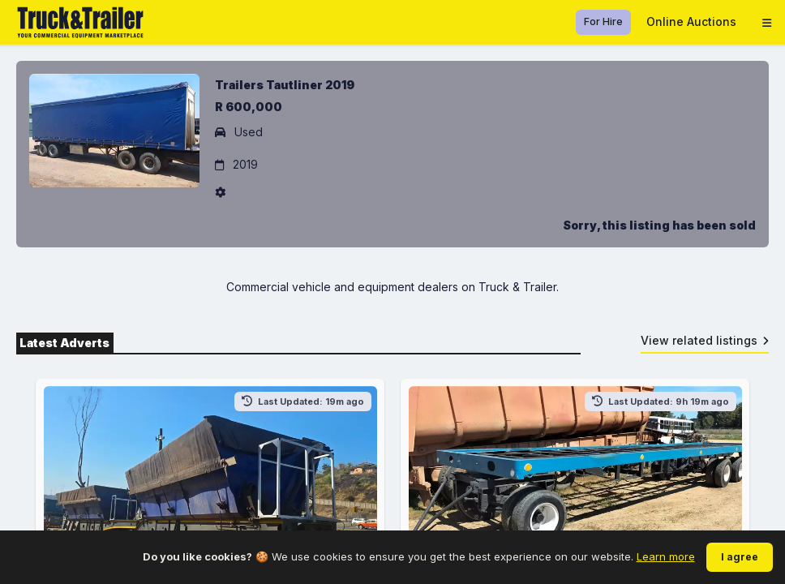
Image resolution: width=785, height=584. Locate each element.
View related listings (705, 340)
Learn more (666, 556)
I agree (739, 557)
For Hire (603, 21)
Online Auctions (691, 21)
